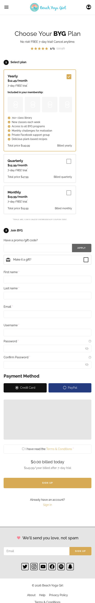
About (31, 595)
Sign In (90, 7)
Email (8, 306)
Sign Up (47, 483)
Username (11, 325)
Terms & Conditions (59, 449)
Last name (11, 288)
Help (42, 595)
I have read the (48, 449)
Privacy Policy (58, 595)
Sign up (80, 551)
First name (11, 272)
